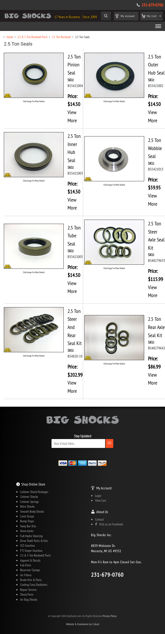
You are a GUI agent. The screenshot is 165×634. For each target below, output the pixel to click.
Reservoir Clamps (30, 570)
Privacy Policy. (110, 616)
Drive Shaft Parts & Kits (34, 541)
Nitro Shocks (27, 506)
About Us (102, 511)
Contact (99, 519)
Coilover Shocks (29, 496)
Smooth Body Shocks (32, 511)
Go (109, 442)
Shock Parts (27, 594)
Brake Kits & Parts (31, 580)
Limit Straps (27, 516)
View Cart (100, 500)
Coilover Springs (29, 501)
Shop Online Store (33, 484)
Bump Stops (27, 521)
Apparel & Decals (30, 560)
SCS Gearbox (27, 545)
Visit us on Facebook (109, 524)
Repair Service (28, 589)
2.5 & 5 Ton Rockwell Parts (35, 555)
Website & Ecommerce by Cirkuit (82, 624)
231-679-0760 (152, 5)
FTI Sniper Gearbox (31, 550)
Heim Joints (27, 531)
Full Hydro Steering (31, 536)
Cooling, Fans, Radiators (33, 584)
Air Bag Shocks (28, 599)
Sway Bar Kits (28, 526)
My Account (104, 488)
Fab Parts (25, 565)
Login (98, 495)
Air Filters (26, 575)
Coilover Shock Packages (34, 492)
